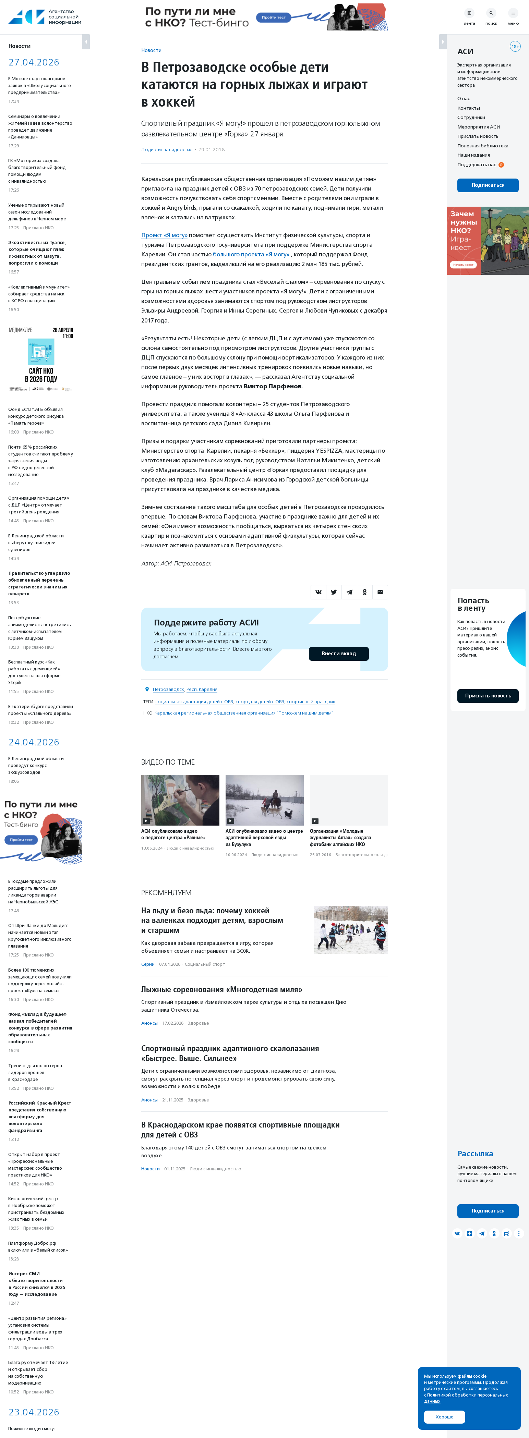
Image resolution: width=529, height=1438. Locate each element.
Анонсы (149, 1023)
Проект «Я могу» (164, 235)
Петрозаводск (168, 689)
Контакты (468, 108)
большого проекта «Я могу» (251, 254)
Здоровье (198, 1023)
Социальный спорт (205, 964)
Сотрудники (471, 117)
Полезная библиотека (482, 145)
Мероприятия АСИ (478, 127)
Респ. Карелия (202, 689)
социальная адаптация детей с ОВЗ (194, 702)
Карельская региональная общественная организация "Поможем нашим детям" (244, 713)
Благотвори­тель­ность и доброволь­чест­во (378, 854)
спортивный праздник (311, 702)
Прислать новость (477, 136)
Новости (151, 50)
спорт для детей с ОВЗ (260, 702)
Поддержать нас (476, 164)
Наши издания (473, 155)
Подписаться (488, 185)
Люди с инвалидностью (167, 150)
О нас (463, 98)
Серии (148, 964)
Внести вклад (339, 653)
